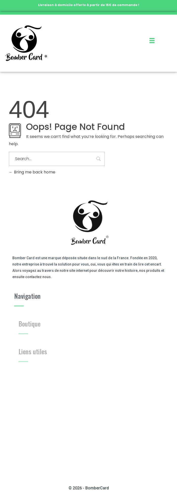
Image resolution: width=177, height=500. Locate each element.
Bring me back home (32, 172)
